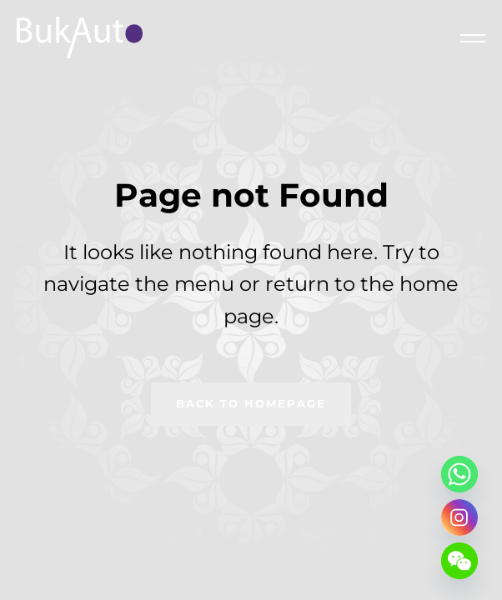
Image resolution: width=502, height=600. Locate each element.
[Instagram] (459, 517)
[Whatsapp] (459, 474)
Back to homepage (251, 403)
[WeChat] (459, 560)
